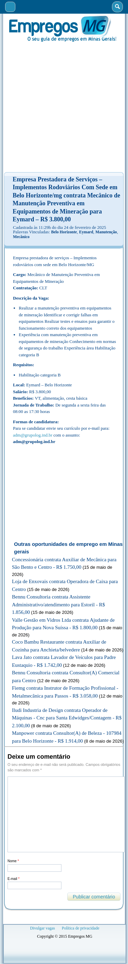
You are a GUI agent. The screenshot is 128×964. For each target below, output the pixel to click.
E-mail (13, 879)
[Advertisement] (64, 107)
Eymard (86, 232)
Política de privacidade (80, 928)
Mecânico (21, 236)
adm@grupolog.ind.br (32, 435)
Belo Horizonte (64, 232)
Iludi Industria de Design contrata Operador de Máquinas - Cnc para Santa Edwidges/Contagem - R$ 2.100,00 (67, 717)
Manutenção (106, 232)
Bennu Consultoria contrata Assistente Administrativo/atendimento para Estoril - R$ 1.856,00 (58, 604)
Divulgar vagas (42, 928)
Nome (13, 861)
